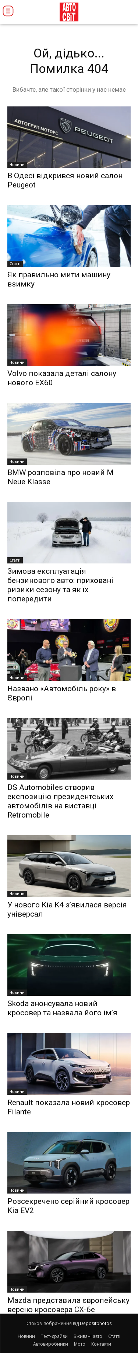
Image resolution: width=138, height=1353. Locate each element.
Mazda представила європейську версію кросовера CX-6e (68, 1305)
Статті (15, 263)
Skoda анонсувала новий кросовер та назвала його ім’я (62, 1008)
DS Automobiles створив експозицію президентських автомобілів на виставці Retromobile (60, 801)
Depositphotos (96, 1323)
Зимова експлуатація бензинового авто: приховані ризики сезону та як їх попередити (60, 585)
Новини (17, 164)
